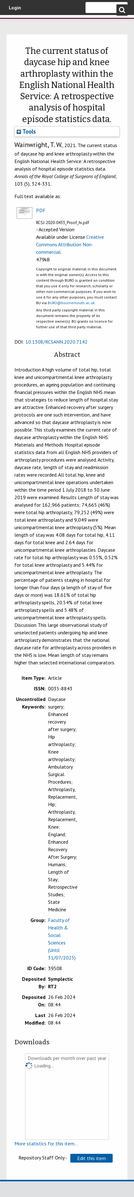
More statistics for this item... (46, 1143)
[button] (91, 1158)
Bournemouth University (14, 23)
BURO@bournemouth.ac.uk (71, 302)
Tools (26, 131)
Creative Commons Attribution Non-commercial (70, 244)
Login (15, 7)
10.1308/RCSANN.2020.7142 (56, 342)
